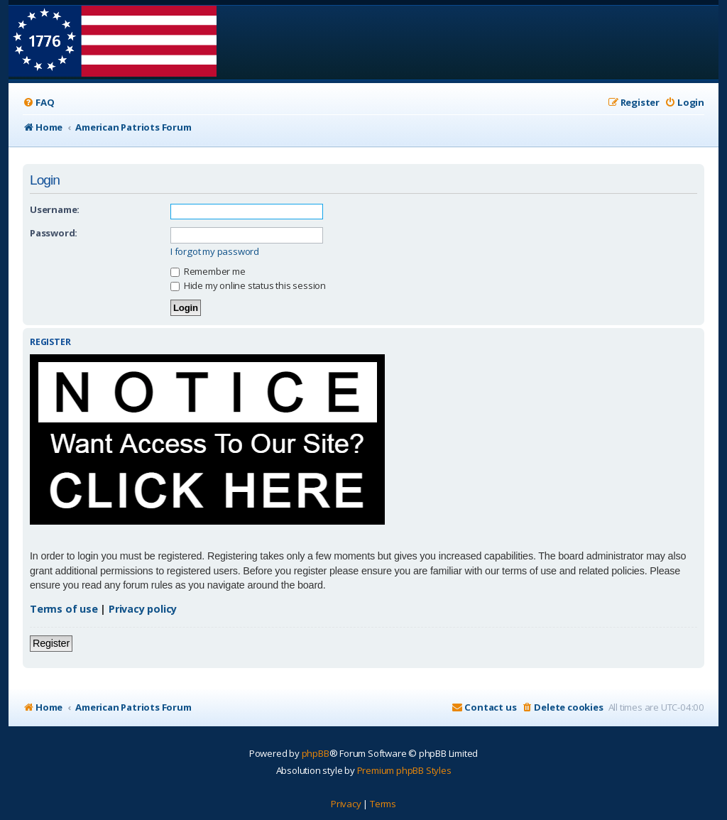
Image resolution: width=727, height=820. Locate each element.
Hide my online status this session (248, 285)
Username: (55, 209)
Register (51, 643)
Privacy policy (143, 609)
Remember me (208, 271)
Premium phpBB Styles (404, 770)
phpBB (315, 753)
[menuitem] (38, 102)
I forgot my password (214, 252)
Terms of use (64, 609)
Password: (53, 232)
